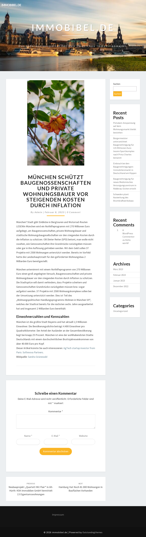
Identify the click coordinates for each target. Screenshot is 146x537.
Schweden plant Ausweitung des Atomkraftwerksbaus (123, 197)
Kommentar (55, 411)
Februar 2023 (119, 274)
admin (38, 212)
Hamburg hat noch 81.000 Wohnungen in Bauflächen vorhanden (81, 487)
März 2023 (118, 269)
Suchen (116, 83)
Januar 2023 (119, 280)
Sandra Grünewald (37, 356)
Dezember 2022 (120, 286)
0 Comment (74, 212)
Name (28, 435)
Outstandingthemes (92, 532)
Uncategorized (120, 311)
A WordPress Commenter (128, 233)
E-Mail (55, 435)
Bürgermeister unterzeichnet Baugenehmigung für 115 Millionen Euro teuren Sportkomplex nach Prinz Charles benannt (123, 148)
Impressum (58, 514)
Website (83, 435)
